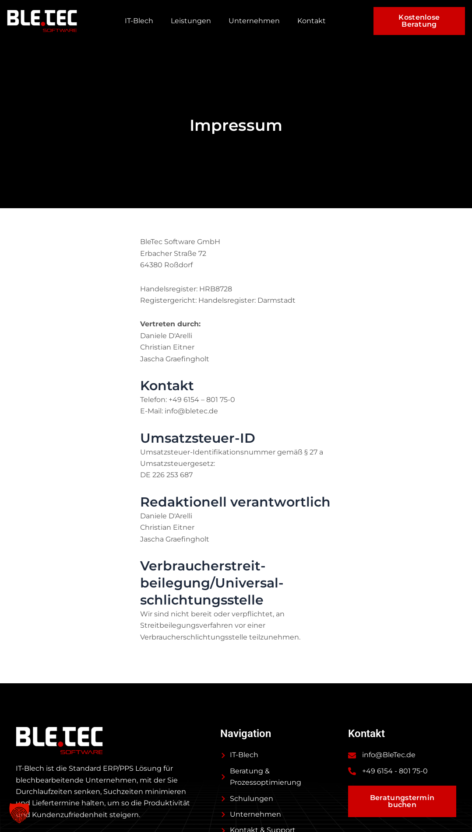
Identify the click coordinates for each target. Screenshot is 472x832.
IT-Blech (139, 21)
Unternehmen (254, 21)
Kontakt (311, 21)
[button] (19, 813)
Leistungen (191, 21)
